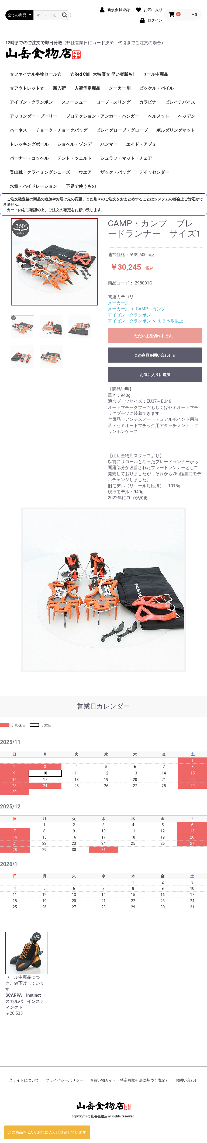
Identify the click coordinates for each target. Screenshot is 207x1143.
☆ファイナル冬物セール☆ (35, 74)
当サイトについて (24, 1080)
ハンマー (109, 144)
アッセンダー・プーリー (33, 116)
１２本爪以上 (170, 321)
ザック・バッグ (115, 172)
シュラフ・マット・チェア (126, 158)
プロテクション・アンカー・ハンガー (102, 116)
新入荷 (59, 88)
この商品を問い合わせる (155, 355)
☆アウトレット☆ (27, 88)
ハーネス (18, 130)
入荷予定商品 (87, 88)
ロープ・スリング (113, 102)
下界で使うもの (81, 186)
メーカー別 (119, 88)
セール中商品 (155, 74)
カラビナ (147, 102)
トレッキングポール (29, 144)
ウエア (85, 172)
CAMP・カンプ (150, 308)
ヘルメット (158, 116)
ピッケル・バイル (156, 88)
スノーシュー (74, 102)
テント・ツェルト (74, 158)
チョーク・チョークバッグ (61, 130)
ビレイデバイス (180, 102)
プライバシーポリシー (64, 1080)
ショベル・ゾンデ (74, 144)
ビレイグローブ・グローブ (122, 130)
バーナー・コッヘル (29, 158)
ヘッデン (186, 116)
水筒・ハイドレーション (33, 186)
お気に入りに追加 (155, 375)
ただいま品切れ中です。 (155, 336)
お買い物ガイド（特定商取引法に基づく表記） (129, 1080)
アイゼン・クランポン (31, 102)
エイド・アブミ (141, 144)
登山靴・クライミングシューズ (40, 172)
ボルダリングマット (175, 130)
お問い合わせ (186, 1080)
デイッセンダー (154, 172)
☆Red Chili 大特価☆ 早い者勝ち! (102, 74)
